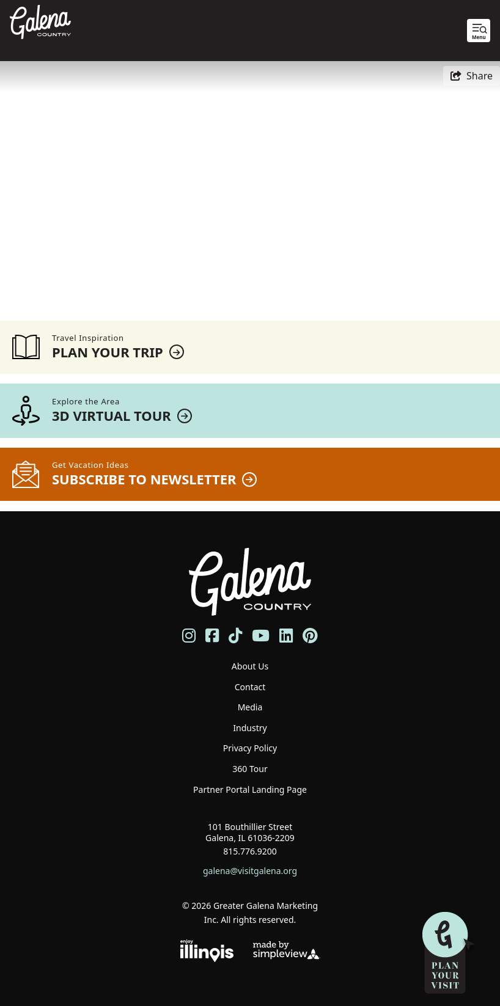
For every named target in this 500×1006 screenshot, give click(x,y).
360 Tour (249, 769)
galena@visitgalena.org (250, 871)
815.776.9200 (250, 851)
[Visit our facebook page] (212, 635)
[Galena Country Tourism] (40, 20)
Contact (250, 687)
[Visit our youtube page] (261, 635)
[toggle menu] (478, 30)
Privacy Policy (250, 748)
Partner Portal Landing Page (250, 789)
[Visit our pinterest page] (310, 635)
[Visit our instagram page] (189, 635)
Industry (250, 728)
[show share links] (471, 76)
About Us (250, 666)
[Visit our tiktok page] (235, 635)
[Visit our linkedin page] (286, 635)
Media (250, 707)
